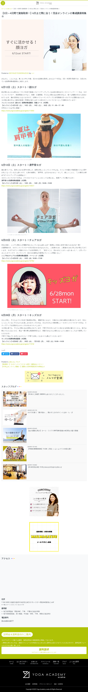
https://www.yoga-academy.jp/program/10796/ (17, 261)
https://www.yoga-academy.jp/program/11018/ (17, 344)
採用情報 (34, 684)
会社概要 (27, 684)
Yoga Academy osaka (43, 689)
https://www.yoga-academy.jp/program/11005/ (17, 111)
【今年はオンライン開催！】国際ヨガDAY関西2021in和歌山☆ (23, 367)
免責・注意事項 (58, 684)
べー (32, 73)
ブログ (17, 362)
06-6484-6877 (7, 621)
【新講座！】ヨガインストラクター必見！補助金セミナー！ (22, 364)
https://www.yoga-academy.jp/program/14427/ (17, 186)
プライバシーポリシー (45, 684)
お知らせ (11, 362)
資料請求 (44, 650)
